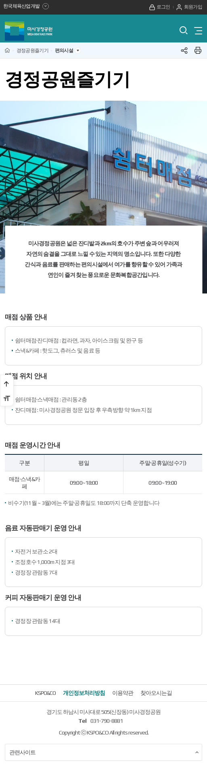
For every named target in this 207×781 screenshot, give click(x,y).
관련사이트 (104, 756)
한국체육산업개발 (26, 7)
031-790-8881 (106, 724)
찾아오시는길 (156, 697)
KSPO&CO (45, 697)
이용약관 (122, 697)
